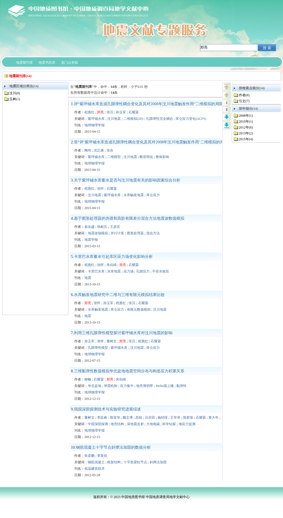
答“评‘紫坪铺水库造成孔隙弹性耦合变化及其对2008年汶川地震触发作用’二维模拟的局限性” (154, 142)
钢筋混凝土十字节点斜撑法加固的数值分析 (113, 447)
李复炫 (102, 456)
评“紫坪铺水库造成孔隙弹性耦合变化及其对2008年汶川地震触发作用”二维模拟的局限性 (150, 104)
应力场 (128, 271)
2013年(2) (246, 133)
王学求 (175, 418)
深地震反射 (135, 424)
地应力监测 (187, 424)
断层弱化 (146, 157)
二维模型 (114, 157)
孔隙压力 (143, 271)
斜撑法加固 (158, 462)
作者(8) (244, 95)
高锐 (138, 418)
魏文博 (128, 418)
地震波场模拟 (98, 233)
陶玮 (87, 150)
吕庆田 (150, 418)
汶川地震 (114, 119)
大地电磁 (153, 424)
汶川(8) (14, 93)
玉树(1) (14, 99)
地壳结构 (117, 424)
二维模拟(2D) (133, 119)
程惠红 (89, 112)
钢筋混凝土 (96, 462)
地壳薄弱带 (144, 386)
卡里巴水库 (96, 271)
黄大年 (213, 418)
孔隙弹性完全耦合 (159, 119)
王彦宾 (115, 227)
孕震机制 (110, 386)
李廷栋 (102, 418)
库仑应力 (153, 195)
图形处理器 (135, 233)
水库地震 (114, 271)
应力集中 (127, 386)
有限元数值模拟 (139, 309)
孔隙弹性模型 (98, 348)
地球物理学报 (94, 125)
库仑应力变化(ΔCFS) (191, 119)
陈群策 (188, 418)
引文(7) (244, 101)
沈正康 (99, 150)
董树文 (112, 341)
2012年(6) (246, 127)
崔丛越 (89, 227)
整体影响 (162, 157)
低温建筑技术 (94, 469)
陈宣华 (115, 418)
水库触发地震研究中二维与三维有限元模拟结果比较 (119, 295)
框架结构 (114, 462)
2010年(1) (246, 121)
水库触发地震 (133, 195)
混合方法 (153, 233)
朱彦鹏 (89, 456)
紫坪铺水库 (96, 119)
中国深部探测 (98, 424)
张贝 (110, 112)
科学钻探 (169, 424)
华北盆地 (94, 386)
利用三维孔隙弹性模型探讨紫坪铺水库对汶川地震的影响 (123, 333)
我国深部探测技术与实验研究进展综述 (107, 409)
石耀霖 (134, 112)
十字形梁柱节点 (135, 462)
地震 (87, 278)
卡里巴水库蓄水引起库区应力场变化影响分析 (113, 257)
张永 (110, 150)
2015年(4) (246, 139)
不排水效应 (160, 271)
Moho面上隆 (165, 386)
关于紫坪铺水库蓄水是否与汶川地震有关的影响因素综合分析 (127, 180)
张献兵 (102, 227)
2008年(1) (246, 116)
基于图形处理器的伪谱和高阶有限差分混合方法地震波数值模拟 (129, 218)
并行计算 (117, 233)
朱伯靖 (112, 265)
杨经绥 (163, 418)
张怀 (100, 189)
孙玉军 (121, 112)
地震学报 (91, 240)
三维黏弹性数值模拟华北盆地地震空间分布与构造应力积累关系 (129, 371)
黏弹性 (181, 386)
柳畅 (87, 379)
